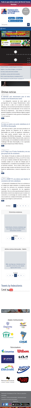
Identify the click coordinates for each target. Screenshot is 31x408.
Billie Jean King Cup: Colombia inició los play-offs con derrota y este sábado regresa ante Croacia (15, 265)
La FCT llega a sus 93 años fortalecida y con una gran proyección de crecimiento (15, 152)
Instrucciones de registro (15, 21)
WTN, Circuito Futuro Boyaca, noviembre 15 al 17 (12, 76)
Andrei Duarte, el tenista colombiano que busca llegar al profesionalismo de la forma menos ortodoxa (15, 228)
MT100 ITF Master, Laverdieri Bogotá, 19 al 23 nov (11, 66)
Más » (3, 117)
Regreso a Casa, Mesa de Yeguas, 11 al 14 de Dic (11, 69)
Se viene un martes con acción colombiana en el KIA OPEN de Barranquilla (15, 125)
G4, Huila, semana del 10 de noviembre (9, 71)
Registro (19, 18)
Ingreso (11, 18)
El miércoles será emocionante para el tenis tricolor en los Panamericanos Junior (15, 97)
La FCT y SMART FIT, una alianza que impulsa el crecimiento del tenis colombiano (15, 180)
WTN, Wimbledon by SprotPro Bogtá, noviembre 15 (12, 78)
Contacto (3, 397)
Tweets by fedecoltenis (11, 285)
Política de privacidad (12, 397)
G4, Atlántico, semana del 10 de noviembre (10, 73)
